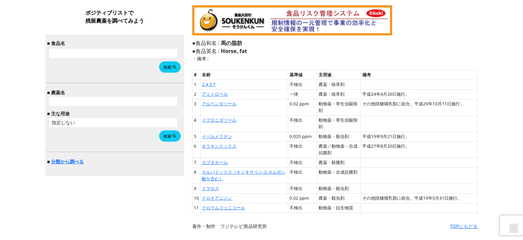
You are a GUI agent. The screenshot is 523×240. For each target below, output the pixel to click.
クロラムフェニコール (223, 208)
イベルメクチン (217, 136)
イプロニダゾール (219, 120)
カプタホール (215, 162)
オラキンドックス (219, 146)
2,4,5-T (208, 84)
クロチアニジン (217, 198)
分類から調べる (67, 161)
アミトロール (215, 94)
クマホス (210, 188)
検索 (170, 67)
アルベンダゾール (219, 104)
